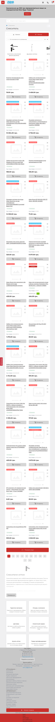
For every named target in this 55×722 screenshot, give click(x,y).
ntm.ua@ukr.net (27, 667)
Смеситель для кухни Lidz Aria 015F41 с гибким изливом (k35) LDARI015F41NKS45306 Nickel (38, 366)
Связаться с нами (11, 702)
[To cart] (16, 96)
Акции (8, 707)
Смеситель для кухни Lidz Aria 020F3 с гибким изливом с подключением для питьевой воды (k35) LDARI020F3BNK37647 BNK (15, 407)
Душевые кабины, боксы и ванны (16, 681)
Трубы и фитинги (11, 676)
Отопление (9, 672)
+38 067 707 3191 (28, 653)
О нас (8, 696)
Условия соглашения (12, 697)
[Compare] (25, 66)
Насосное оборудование (13, 677)
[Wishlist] (25, 63)
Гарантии (9, 699)
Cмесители (9, 671)
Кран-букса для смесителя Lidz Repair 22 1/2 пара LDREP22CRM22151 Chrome (16, 284)
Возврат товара (11, 704)
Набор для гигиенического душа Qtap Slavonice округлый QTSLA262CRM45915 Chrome (15, 366)
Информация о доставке (13, 694)
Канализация (10, 679)
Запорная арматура (12, 674)
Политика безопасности (13, 692)
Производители (11, 706)
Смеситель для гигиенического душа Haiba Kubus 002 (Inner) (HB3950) (38, 528)
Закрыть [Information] (27, 13)
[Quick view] (25, 60)
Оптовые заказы (11, 701)
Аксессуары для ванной (13, 687)
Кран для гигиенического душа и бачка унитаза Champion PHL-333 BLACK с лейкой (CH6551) (38, 284)
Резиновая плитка (11, 689)
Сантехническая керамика (14, 682)
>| (29, 560)
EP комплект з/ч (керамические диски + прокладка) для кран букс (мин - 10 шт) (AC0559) (16, 489)
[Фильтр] (1, 361)
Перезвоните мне (27, 657)
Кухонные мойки (11, 684)
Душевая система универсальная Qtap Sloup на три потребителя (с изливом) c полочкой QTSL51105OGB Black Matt (38, 449)
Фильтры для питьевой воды (15, 686)
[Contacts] (47, 2)
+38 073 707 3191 (28, 655)
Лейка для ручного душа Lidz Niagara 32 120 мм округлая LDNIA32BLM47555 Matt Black (15, 162)
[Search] (8, 21)
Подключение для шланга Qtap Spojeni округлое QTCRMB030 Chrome (16, 447)
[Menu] (3, 2)
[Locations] (42, 2)
